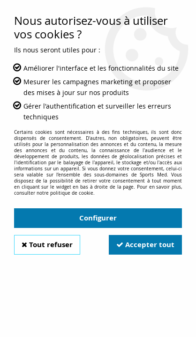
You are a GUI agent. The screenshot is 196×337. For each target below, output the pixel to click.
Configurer (98, 218)
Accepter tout (145, 244)
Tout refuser (47, 244)
